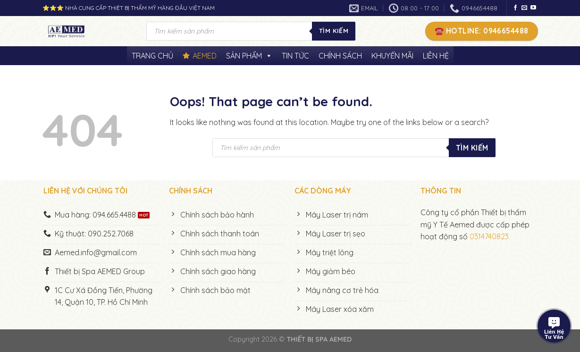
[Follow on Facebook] (515, 8)
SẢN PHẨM (249, 55)
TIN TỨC (295, 55)
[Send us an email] (524, 8)
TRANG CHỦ (152, 55)
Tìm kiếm (333, 30)
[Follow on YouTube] (533, 8)
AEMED (205, 55)
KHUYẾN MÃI (392, 55)
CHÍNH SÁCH (340, 55)
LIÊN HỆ (436, 55)
